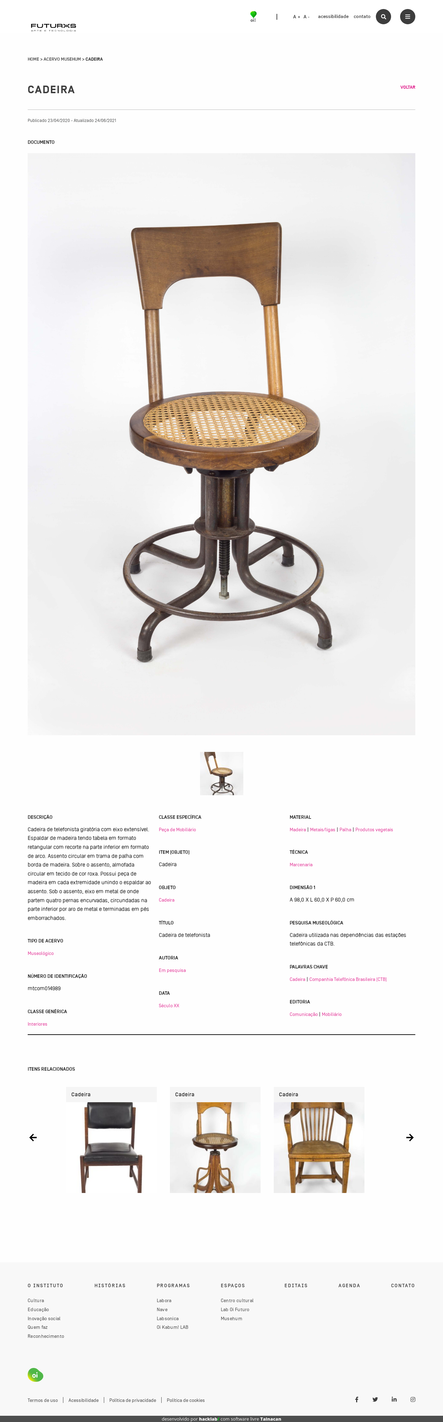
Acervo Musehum (62, 59)
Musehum (231, 1318)
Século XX (169, 1005)
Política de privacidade (132, 1400)
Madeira (298, 829)
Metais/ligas (322, 829)
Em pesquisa (172, 970)
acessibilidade (333, 16)
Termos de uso (43, 1400)
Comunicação (304, 1014)
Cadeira (166, 900)
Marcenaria (301, 864)
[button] (33, 1137)
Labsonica (168, 1318)
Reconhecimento (46, 1336)
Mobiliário (332, 1014)
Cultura (36, 1300)
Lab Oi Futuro (235, 1309)
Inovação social (44, 1318)
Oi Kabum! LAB (173, 1327)
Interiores (37, 1024)
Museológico (41, 953)
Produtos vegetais (374, 829)
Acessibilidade (84, 1400)
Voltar (407, 87)
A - (307, 17)
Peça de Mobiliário (177, 829)
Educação (38, 1309)
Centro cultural (237, 1300)
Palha (345, 829)
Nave (162, 1309)
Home (33, 59)
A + (296, 17)
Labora (164, 1300)
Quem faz (38, 1327)
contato (362, 16)
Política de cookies (186, 1400)
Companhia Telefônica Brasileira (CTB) (348, 979)
